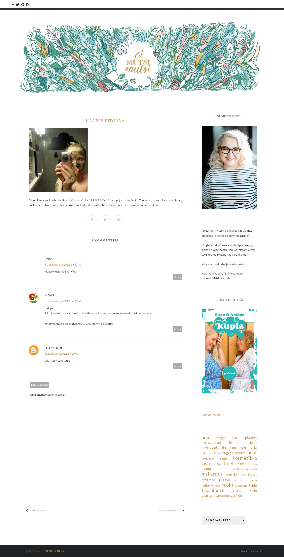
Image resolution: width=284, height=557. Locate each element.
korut (223, 458)
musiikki (232, 474)
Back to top (251, 551)
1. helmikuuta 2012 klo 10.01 (61, 353)
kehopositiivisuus (211, 453)
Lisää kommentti (39, 384)
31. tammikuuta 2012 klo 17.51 (63, 301)
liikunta (252, 464)
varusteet (222, 495)
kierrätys (239, 453)
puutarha (251, 480)
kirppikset (208, 458)
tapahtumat (213, 490)
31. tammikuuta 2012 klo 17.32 (63, 264)
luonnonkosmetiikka (244, 469)
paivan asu (230, 479)
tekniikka (235, 491)
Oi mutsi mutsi (211, 414)
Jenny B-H (53, 347)
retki (217, 485)
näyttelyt (209, 480)
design (221, 438)
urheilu (252, 491)
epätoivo (250, 438)
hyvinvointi (210, 447)
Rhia (49, 258)
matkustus (212, 474)
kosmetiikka (245, 458)
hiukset (251, 442)
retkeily (207, 485)
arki (205, 437)
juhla (253, 447)
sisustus (241, 485)
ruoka (227, 485)
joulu (243, 447)
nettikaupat (249, 474)
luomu (206, 469)
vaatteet (208, 495)
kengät (226, 453)
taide (253, 485)
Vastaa (177, 277)
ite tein (229, 447)
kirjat (252, 452)
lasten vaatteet (218, 463)
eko (234, 438)
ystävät (236, 495)
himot (233, 442)
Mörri (50, 295)
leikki (241, 464)
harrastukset (211, 442)
